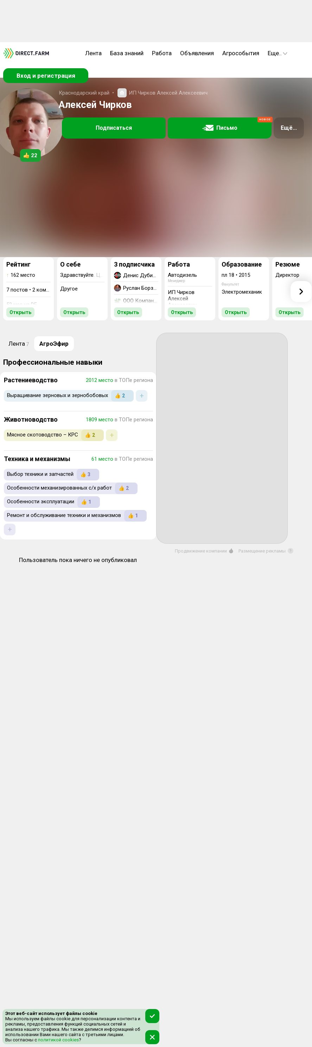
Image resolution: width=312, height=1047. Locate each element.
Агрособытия (240, 53)
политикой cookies (58, 1039)
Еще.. (277, 53)
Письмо (237, 124)
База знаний (127, 53)
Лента (93, 53)
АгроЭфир (54, 343)
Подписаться (114, 128)
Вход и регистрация (46, 75)
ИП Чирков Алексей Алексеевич (168, 93)
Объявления (197, 53)
